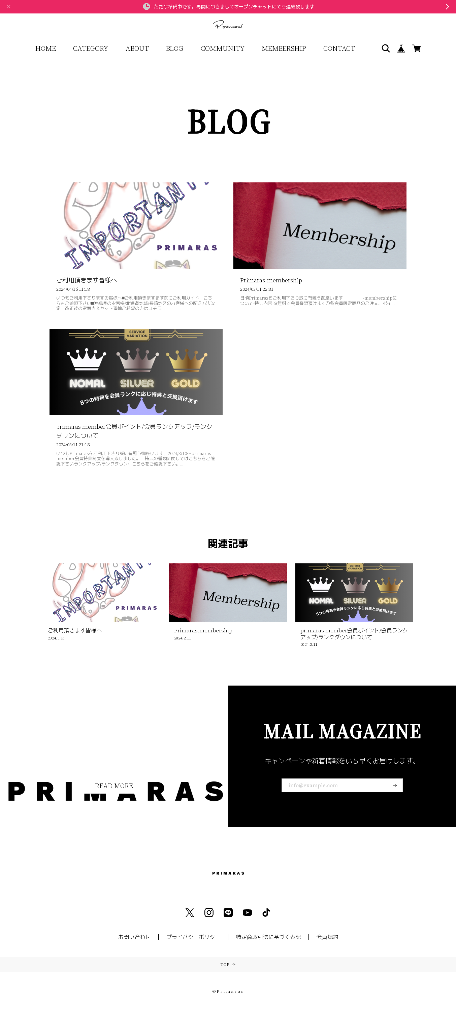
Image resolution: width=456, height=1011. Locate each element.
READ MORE (114, 786)
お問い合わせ (134, 937)
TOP (228, 965)
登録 (395, 785)
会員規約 (327, 937)
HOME (45, 48)
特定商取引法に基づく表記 (268, 937)
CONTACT (339, 48)
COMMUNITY (223, 48)
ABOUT (137, 48)
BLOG (174, 48)
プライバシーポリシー (193, 937)
